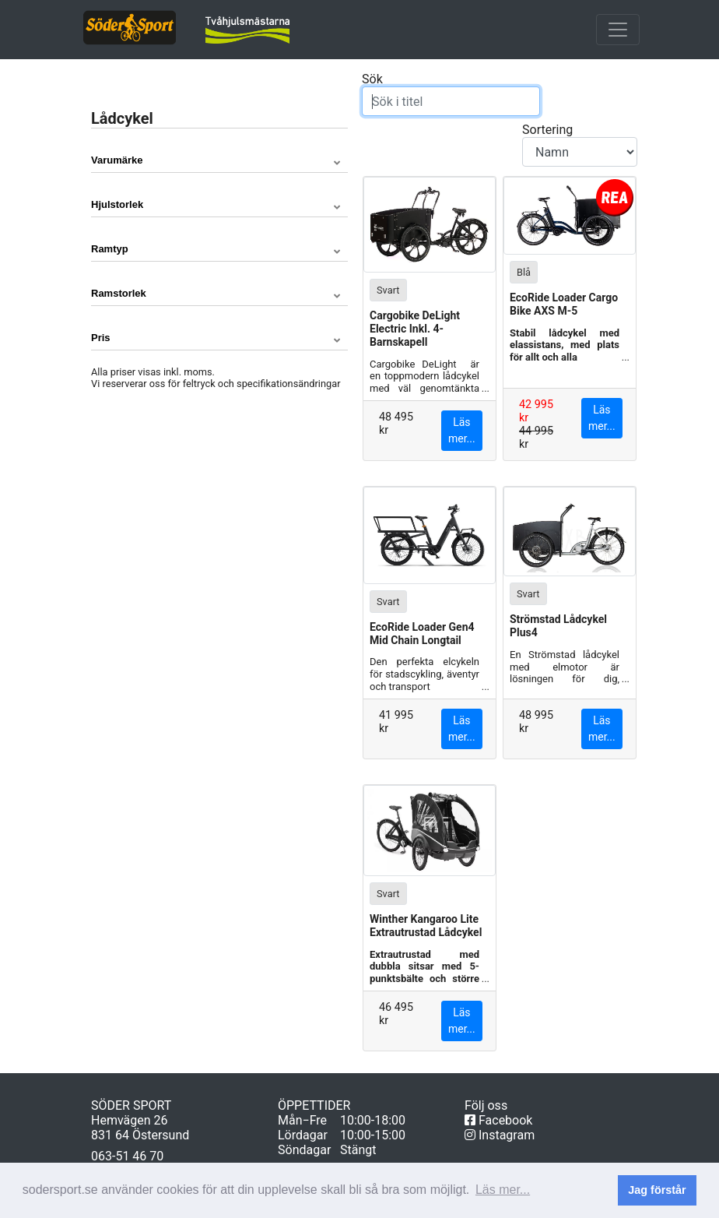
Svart (388, 289)
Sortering (579, 144)
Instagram (500, 1135)
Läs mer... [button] (502, 1189)
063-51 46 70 (127, 1156)
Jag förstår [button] (657, 1190)
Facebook (498, 1120)
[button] (219, 160)
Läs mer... (461, 430)
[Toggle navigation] (618, 29)
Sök (451, 94)
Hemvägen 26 (129, 1120)
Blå (524, 271)
